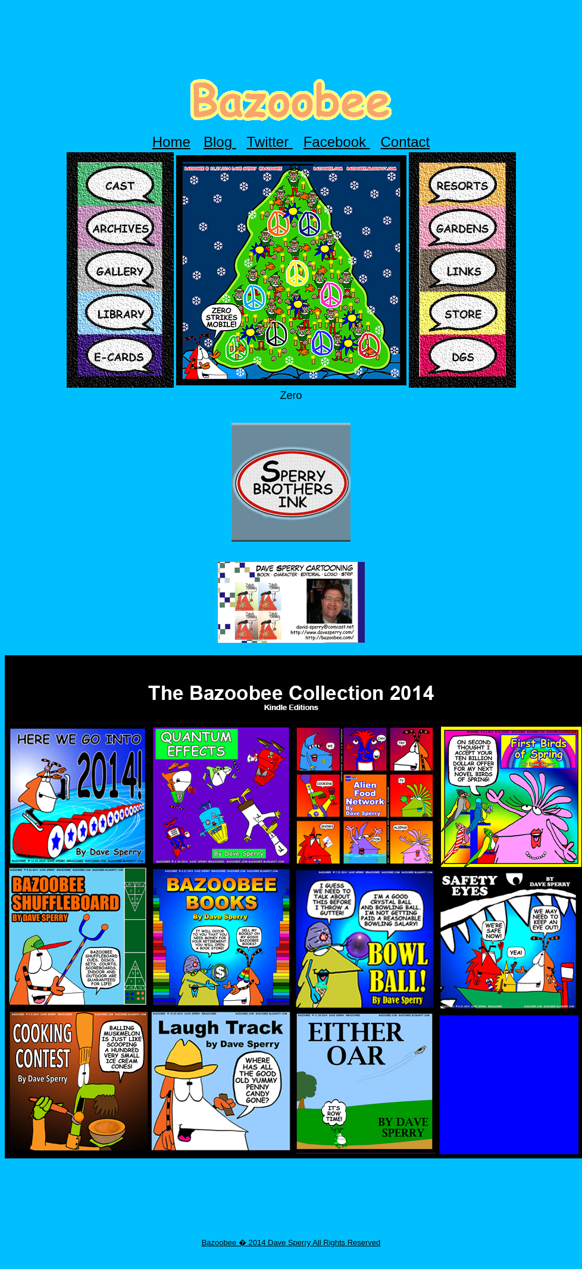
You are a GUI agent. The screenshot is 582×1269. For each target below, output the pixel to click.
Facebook (336, 142)
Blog (220, 142)
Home (171, 142)
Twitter (270, 142)
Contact (405, 142)
